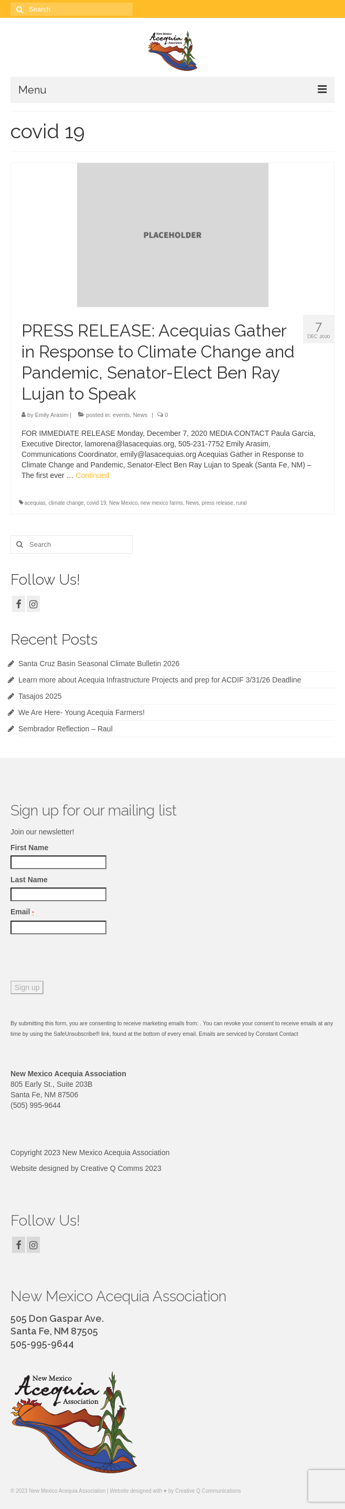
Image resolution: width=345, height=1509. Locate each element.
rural (241, 503)
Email (22, 912)
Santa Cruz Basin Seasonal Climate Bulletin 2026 (98, 663)
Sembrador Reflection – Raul (65, 729)
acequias (35, 503)
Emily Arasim (52, 415)
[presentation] (90, 960)
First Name (29, 847)
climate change (65, 503)
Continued (92, 475)
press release (217, 503)
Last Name (29, 879)
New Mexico (123, 503)
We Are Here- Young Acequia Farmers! (81, 712)
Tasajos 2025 (40, 696)
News (140, 415)
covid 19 (96, 503)
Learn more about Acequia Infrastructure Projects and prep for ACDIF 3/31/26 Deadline (159, 680)
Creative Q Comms (112, 1168)
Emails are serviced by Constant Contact (248, 1034)
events (121, 415)
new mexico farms (162, 503)
